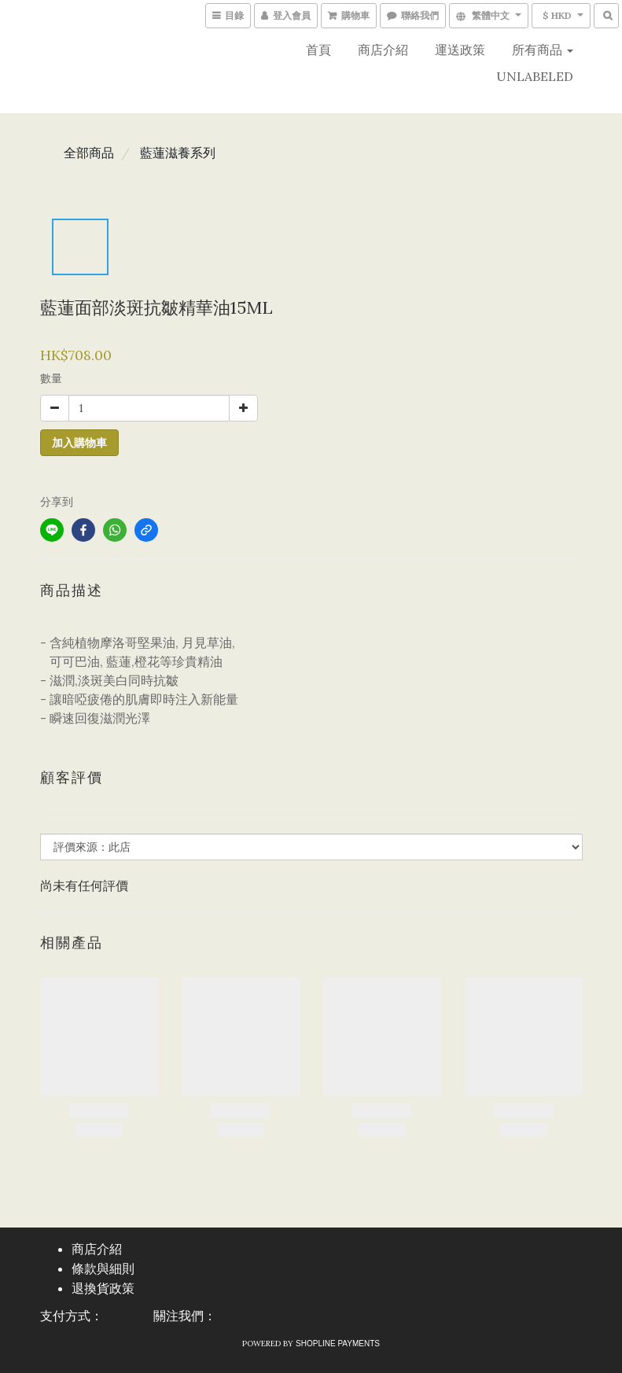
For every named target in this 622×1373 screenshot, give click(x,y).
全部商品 (89, 152)
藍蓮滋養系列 (177, 152)
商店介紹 (383, 49)
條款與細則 (103, 1268)
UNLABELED (534, 76)
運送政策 (460, 49)
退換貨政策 (103, 1288)
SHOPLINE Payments (338, 1343)
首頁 (318, 49)
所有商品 (542, 49)
